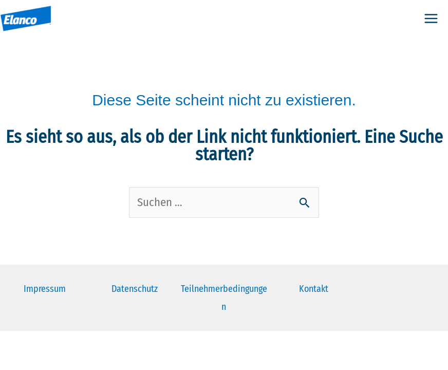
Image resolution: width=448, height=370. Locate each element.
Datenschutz (134, 288)
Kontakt (313, 288)
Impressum (45, 288)
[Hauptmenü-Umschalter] (431, 18)
